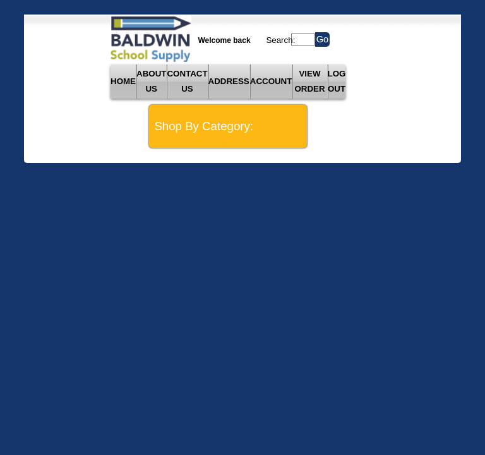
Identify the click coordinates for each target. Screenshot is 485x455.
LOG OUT (337, 81)
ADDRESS (228, 81)
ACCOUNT (271, 81)
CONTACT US (187, 81)
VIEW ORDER (309, 81)
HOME (123, 81)
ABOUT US (151, 81)
